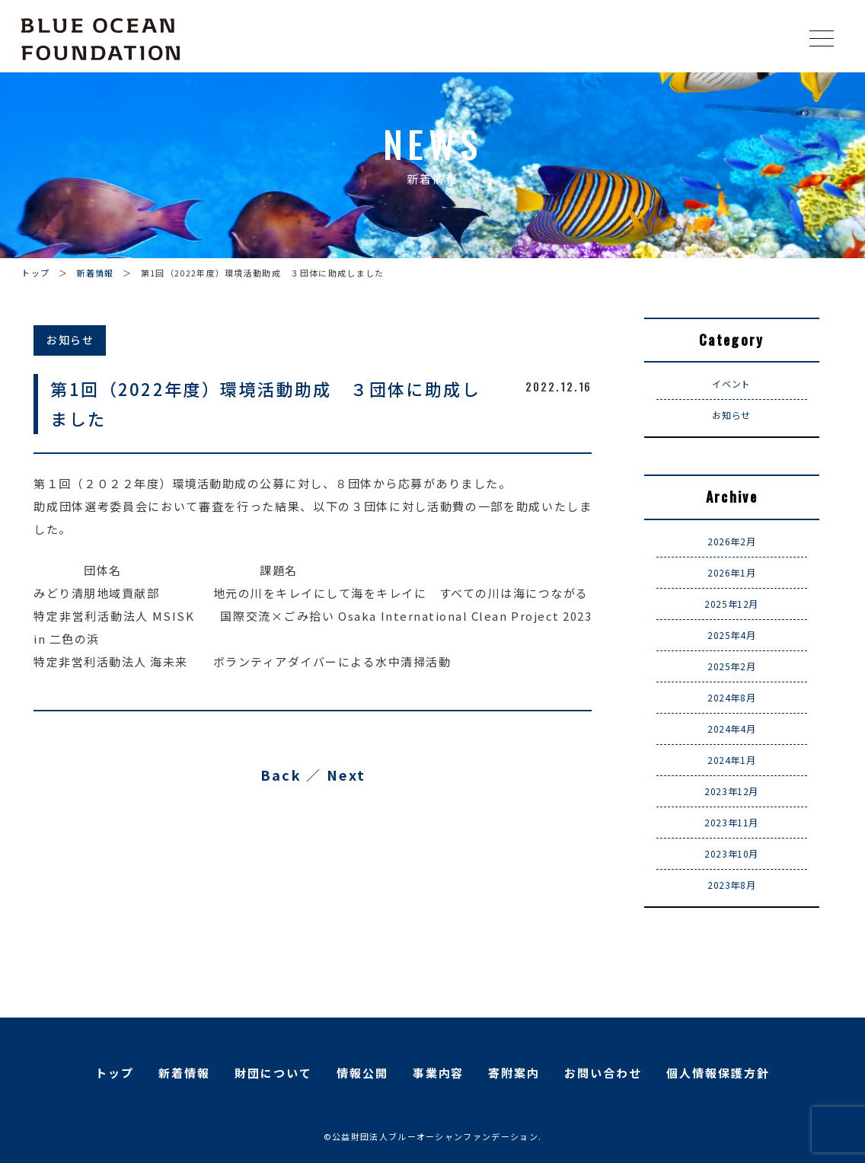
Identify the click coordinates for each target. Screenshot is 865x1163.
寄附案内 (514, 1073)
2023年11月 (731, 822)
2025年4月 (731, 634)
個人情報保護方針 (718, 1073)
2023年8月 (731, 884)
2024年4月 (731, 728)
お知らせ (731, 414)
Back (281, 774)
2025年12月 (731, 603)
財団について (273, 1073)
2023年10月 (731, 853)
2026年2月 (731, 541)
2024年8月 (731, 697)
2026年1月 (731, 572)
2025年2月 (731, 666)
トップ (35, 273)
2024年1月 (731, 759)
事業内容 (438, 1073)
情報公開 (362, 1073)
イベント (731, 383)
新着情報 (94, 273)
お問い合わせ (603, 1073)
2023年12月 (731, 790)
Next (346, 774)
